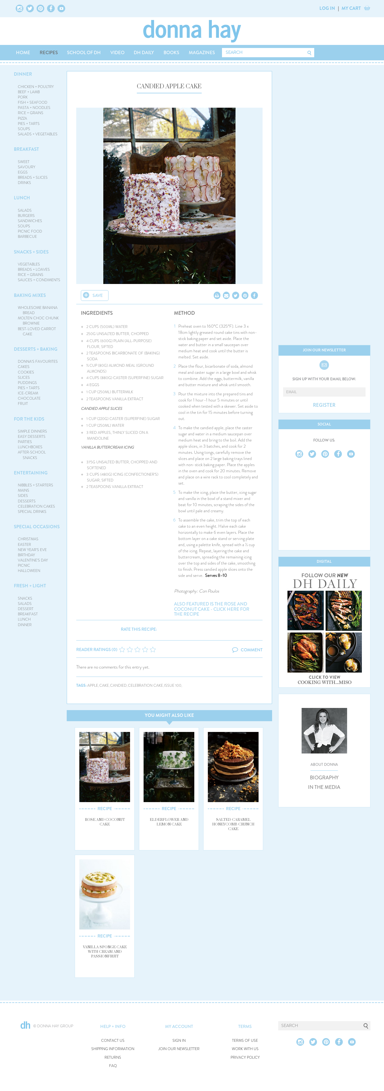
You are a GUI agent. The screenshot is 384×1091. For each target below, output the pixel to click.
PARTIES (25, 442)
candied (118, 685)
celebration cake (145, 685)
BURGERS (26, 215)
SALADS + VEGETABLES (37, 134)
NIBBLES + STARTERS (35, 485)
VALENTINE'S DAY (33, 560)
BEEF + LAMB (29, 92)
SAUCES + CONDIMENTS (39, 280)
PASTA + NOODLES (34, 107)
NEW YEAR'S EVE (32, 550)
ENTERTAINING (31, 473)
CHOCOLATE (29, 398)
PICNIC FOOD (30, 231)
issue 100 (172, 685)
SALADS (25, 210)
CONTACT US (113, 1040)
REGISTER (324, 405)
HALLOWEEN (29, 570)
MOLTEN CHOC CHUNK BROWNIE (38, 320)
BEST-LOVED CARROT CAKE (37, 331)
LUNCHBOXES (30, 447)
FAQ (113, 1066)
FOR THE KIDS (29, 419)
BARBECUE (27, 236)
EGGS (23, 172)
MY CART (351, 8)
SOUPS (24, 129)
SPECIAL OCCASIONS (37, 526)
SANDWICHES (30, 221)
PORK (23, 97)
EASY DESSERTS (32, 436)
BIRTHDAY (26, 555)
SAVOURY (26, 167)
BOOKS (171, 52)
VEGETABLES (29, 264)
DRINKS (24, 183)
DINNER (23, 74)
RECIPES (49, 52)
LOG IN (327, 8)
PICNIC (24, 565)
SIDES (23, 495)
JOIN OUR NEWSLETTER (179, 1049)
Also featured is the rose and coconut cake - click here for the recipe (211, 609)
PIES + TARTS (29, 123)
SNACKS (25, 598)
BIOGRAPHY (324, 777)
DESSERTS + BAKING (35, 349)
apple (92, 685)
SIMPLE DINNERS (32, 431)
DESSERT (26, 609)
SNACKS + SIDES (31, 252)
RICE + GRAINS (30, 113)
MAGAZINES (202, 52)
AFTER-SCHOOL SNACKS (32, 455)
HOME (23, 52)
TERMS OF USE (245, 1040)
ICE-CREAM (28, 393)
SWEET (24, 162)
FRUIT (23, 403)
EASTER (24, 544)
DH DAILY (144, 52)
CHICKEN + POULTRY (36, 87)
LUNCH (22, 197)
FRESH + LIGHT (30, 585)
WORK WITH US (245, 1049)
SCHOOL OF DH (84, 52)
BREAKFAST (26, 149)
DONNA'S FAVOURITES (38, 361)
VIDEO (117, 52)
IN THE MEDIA (324, 787)
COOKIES (26, 372)
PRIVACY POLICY (245, 1057)
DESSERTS (27, 501)
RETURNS (113, 1057)
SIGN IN (179, 1040)
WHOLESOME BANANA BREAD (37, 310)
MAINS (23, 490)
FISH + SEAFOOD (32, 102)
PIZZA (22, 118)
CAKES (24, 367)
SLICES (24, 377)
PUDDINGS (27, 383)
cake (104, 685)
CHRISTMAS (28, 539)
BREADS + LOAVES (34, 269)
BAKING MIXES (30, 295)
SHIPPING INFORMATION (112, 1049)
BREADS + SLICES (33, 177)
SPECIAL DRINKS (32, 511)
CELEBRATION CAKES (36, 506)
